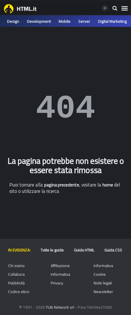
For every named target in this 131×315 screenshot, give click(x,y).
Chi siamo (16, 265)
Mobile (64, 21)
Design (13, 21)
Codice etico (18, 291)
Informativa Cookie (103, 270)
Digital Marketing (112, 21)
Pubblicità (16, 283)
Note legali (103, 283)
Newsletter (103, 291)
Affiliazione (60, 265)
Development (39, 21)
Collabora (16, 274)
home (107, 185)
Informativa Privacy (60, 279)
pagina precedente (61, 185)
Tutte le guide (52, 250)
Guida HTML (84, 250)
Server (84, 21)
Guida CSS (113, 250)
